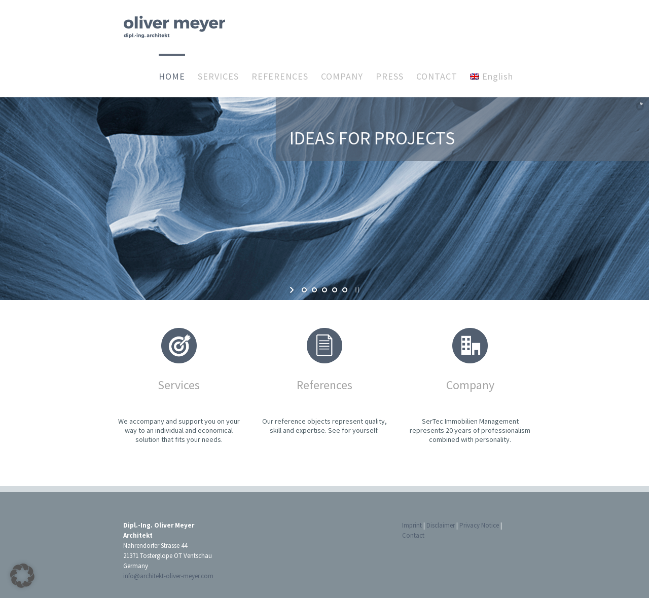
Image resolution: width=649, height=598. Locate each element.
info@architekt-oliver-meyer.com (168, 576)
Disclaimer (440, 525)
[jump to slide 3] (324, 290)
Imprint (412, 525)
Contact (413, 535)
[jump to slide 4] (335, 290)
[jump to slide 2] (314, 290)
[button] (22, 575)
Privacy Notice (479, 525)
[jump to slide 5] (345, 290)
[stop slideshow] (356, 290)
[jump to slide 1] (304, 290)
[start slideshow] (292, 290)
